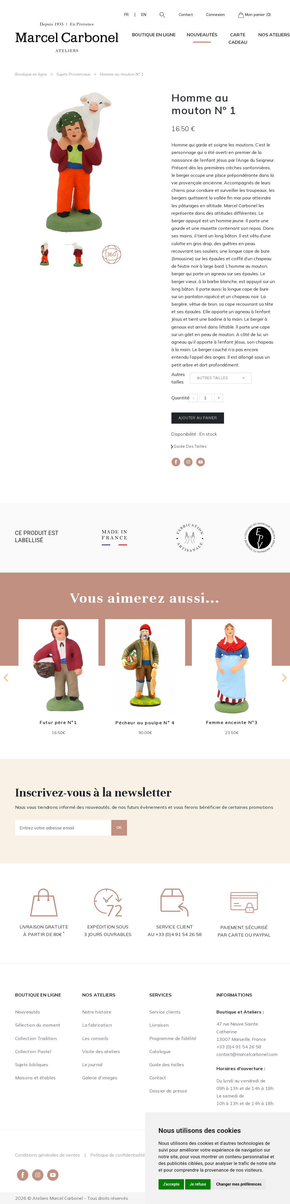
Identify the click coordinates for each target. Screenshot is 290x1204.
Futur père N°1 (58, 722)
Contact (186, 14)
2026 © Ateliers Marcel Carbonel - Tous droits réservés (71, 1198)
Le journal (92, 1064)
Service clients (165, 1012)
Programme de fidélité (173, 1038)
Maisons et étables (35, 1077)
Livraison (159, 1025)
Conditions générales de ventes (47, 1155)
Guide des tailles (190, 446)
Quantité (180, 397)
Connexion (215, 14)
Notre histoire (96, 1012)
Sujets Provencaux (73, 74)
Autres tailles (178, 378)
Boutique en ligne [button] (154, 34)
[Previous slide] (6, 677)
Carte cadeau (237, 38)
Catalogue (160, 1051)
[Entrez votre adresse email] (63, 828)
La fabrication (97, 1025)
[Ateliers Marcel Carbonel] (67, 36)
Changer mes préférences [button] (238, 1184)
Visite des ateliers (101, 1051)
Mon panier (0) (254, 15)
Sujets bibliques (31, 1064)
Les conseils (95, 1038)
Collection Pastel (33, 1051)
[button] (160, 14)
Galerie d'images (99, 1077)
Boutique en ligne (31, 74)
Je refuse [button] (198, 1184)
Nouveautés (202, 34)
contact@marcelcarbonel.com (246, 1054)
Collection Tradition (36, 1038)
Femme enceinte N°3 (232, 722)
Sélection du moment (37, 1025)
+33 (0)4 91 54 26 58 (178, 934)
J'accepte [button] (171, 1184)
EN (143, 14)
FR (126, 14)
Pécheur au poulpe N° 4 (145, 722)
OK (119, 827)
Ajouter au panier (197, 418)
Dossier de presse (168, 1091)
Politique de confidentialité (117, 1155)
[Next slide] (283, 677)
